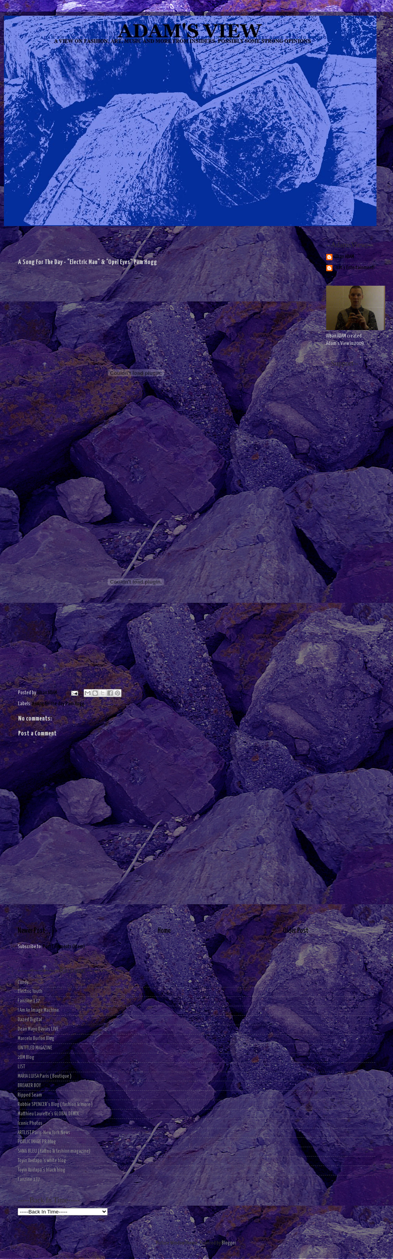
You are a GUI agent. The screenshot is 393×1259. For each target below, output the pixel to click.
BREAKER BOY (29, 1085)
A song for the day (48, 703)
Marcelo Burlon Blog (36, 1038)
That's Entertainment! (354, 267)
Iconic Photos (30, 1123)
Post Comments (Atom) (64, 946)
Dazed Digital (30, 1019)
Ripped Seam (30, 1095)
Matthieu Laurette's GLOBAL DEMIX (48, 1114)
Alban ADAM (344, 256)
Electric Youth (30, 991)
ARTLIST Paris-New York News (44, 1132)
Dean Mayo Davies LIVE (38, 1029)
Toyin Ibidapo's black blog (41, 1170)
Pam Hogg (75, 703)
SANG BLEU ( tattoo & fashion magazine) (54, 1151)
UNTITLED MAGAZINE (35, 1048)
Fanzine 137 (29, 1001)
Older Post (296, 930)
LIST (21, 1066)
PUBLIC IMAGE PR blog (37, 1141)
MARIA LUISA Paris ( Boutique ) (45, 1076)
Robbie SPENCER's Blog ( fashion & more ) (55, 1104)
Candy (23, 982)
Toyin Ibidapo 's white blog (42, 1160)
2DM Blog (26, 1057)
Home (164, 930)
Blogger (229, 1243)
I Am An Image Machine (38, 1010)
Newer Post (31, 930)
